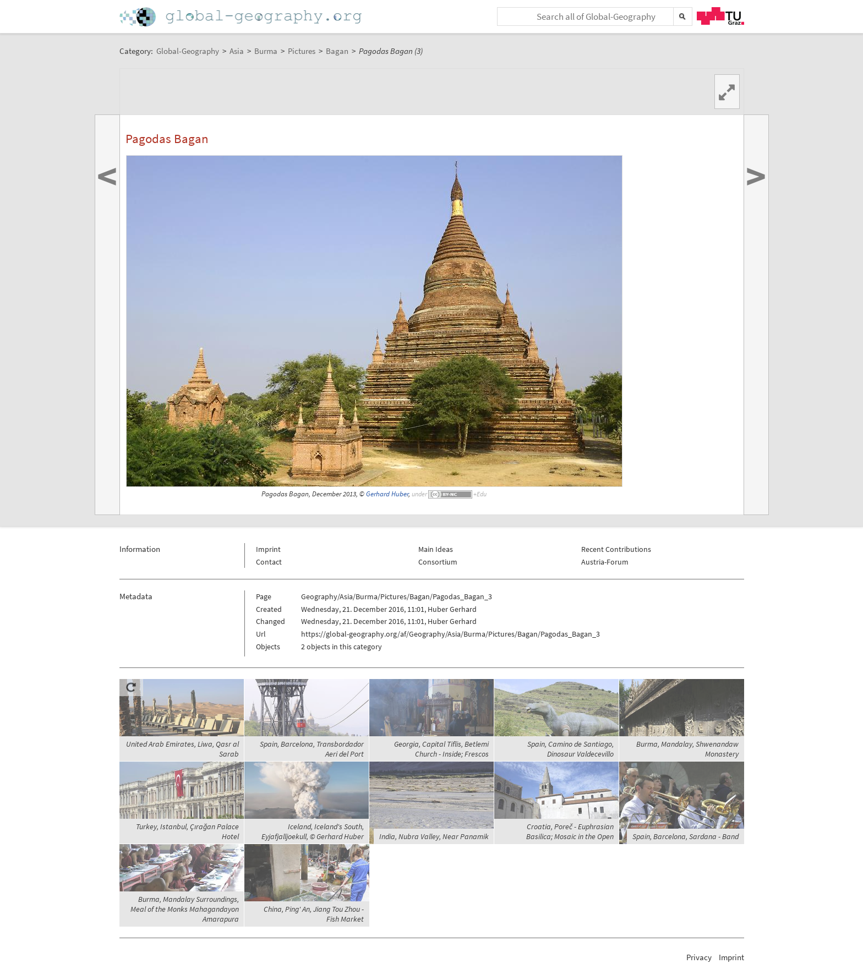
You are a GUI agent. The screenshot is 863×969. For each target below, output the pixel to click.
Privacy (699, 957)
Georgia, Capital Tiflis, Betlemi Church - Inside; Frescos (441, 749)
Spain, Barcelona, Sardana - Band (685, 836)
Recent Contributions (616, 549)
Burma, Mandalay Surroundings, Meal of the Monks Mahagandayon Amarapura (184, 909)
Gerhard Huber (387, 494)
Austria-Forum (605, 562)
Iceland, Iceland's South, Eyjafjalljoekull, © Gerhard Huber (312, 831)
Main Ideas (435, 549)
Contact (269, 562)
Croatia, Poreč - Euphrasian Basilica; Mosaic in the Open (570, 831)
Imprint (268, 549)
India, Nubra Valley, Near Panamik (434, 836)
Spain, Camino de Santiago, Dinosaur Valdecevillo (570, 749)
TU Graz (720, 16)
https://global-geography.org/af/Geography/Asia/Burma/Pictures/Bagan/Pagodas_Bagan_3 (450, 634)
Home (241, 16)
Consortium (437, 562)
